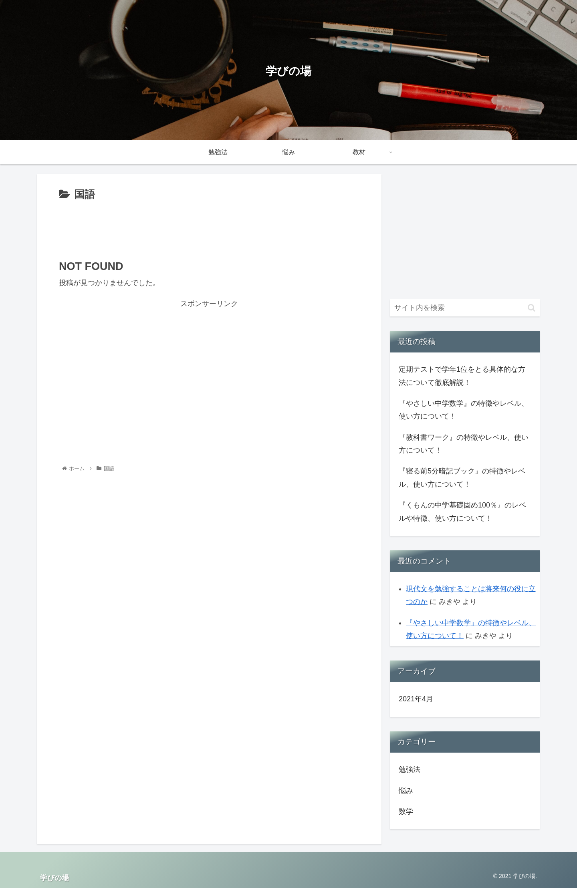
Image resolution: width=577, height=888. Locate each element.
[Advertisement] (209, 226)
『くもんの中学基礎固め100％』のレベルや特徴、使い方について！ (462, 511)
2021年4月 (416, 699)
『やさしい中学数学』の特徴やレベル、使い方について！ (464, 409)
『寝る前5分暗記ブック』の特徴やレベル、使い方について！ (462, 477)
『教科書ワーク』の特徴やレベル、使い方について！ (464, 443)
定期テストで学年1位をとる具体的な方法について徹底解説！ (462, 375)
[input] (465, 307)
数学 (406, 811)
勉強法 (409, 769)
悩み (406, 791)
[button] (532, 307)
